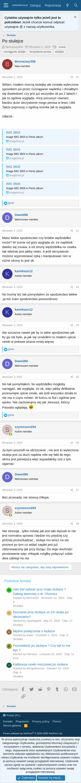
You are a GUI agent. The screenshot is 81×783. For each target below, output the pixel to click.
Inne (15, 658)
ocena (62, 47)
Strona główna (12, 725)
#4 (77, 325)
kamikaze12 (24, 271)
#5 (77, 377)
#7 (77, 490)
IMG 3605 (13, 166)
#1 (77, 77)
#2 (77, 230)
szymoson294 (25, 427)
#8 (77, 523)
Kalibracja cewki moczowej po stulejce (40, 664)
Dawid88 (21, 215)
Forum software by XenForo (33, 733)
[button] (6, 5)
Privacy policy (40, 721)
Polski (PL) (11, 715)
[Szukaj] (76, 5)
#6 (77, 442)
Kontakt (8, 721)
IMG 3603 (13, 132)
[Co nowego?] (67, 5)
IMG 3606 (13, 184)
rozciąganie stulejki (14, 51)
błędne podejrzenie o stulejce (34, 631)
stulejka (59, 51)
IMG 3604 (13, 149)
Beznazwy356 (14, 47)
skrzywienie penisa (40, 51)
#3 (77, 287)
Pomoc (56, 721)
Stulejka (18, 605)
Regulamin (22, 721)
